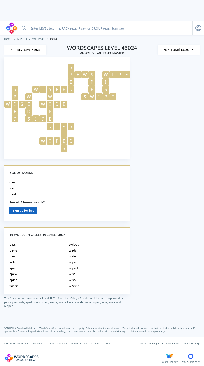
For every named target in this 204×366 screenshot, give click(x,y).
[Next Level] (179, 50)
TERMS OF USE (79, 343)
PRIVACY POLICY (58, 343)
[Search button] (23, 28)
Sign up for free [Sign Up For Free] (23, 210)
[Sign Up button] (198, 28)
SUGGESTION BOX (100, 343)
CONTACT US (39, 343)
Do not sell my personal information (159, 343)
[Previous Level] (25, 50)
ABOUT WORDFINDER (16, 343)
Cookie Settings (191, 343)
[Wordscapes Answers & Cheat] (83, 358)
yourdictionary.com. (76, 331)
